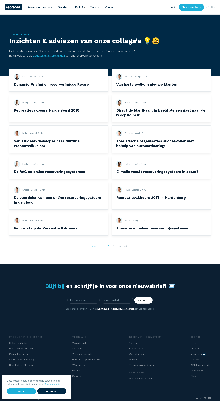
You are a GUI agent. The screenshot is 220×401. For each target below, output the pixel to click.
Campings (77, 348)
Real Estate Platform (21, 365)
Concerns (77, 376)
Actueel (195, 348)
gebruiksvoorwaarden (123, 308)
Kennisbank (197, 370)
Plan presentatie (191, 7)
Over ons (195, 343)
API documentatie (201, 365)
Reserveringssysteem (40, 7)
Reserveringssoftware (141, 378)
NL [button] (210, 7)
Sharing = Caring (20, 34)
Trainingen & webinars (141, 365)
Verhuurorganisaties (83, 354)
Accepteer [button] (51, 391)
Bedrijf (79, 7)
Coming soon (136, 348)
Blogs (194, 376)
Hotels (76, 370)
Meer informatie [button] (52, 384)
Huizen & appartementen (86, 359)
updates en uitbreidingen (49, 55)
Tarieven (95, 7)
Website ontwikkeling (21, 359)
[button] (69, 7)
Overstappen (136, 354)
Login (173, 7)
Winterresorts (80, 365)
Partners (134, 359)
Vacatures (198, 354)
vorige (95, 246)
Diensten (62, 7)
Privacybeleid (102, 308)
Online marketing (18, 343)
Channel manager (18, 354)
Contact (110, 7)
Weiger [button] (22, 391)
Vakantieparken (80, 343)
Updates (134, 343)
